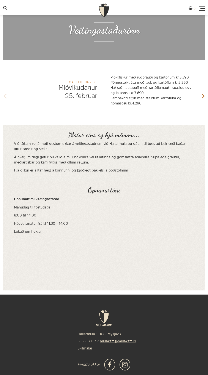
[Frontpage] (104, 10)
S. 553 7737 (87, 341)
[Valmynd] (202, 7)
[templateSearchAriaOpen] (5, 9)
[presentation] (5, 94)
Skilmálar (85, 348)
